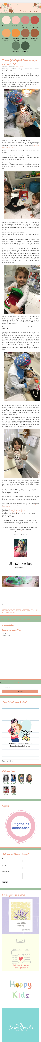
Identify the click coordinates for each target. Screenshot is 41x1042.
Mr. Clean (35, 610)
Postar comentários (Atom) (13, 683)
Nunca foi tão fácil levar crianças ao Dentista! (19, 62)
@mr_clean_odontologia (16, 512)
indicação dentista (14, 610)
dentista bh (18, 609)
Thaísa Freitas (19, 66)
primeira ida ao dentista (9, 612)
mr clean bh (28, 610)
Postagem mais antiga (34, 619)
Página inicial (21, 619)
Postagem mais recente (7, 619)
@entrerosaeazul (24, 531)
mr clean (22, 610)
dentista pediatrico (27, 609)
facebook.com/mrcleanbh (17, 510)
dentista (12, 609)
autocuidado (6, 609)
